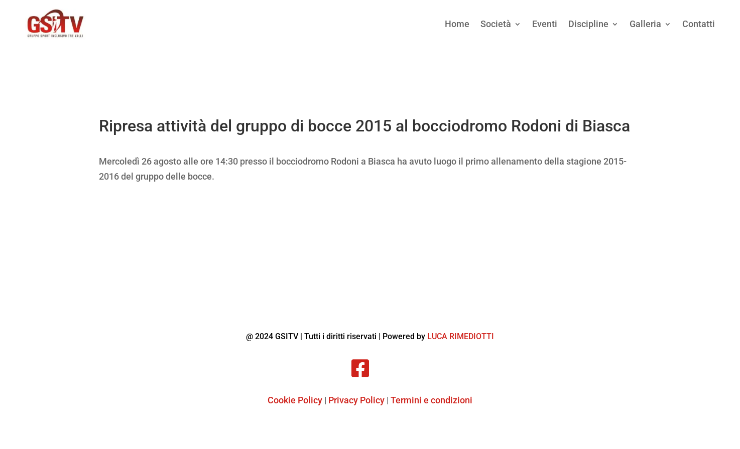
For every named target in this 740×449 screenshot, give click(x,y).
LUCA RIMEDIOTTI (460, 336)
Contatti (698, 24)
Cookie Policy (295, 400)
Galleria (645, 24)
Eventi (544, 24)
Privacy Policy (356, 400)
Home (457, 24)
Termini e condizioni (431, 400)
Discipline (588, 24)
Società (495, 24)
